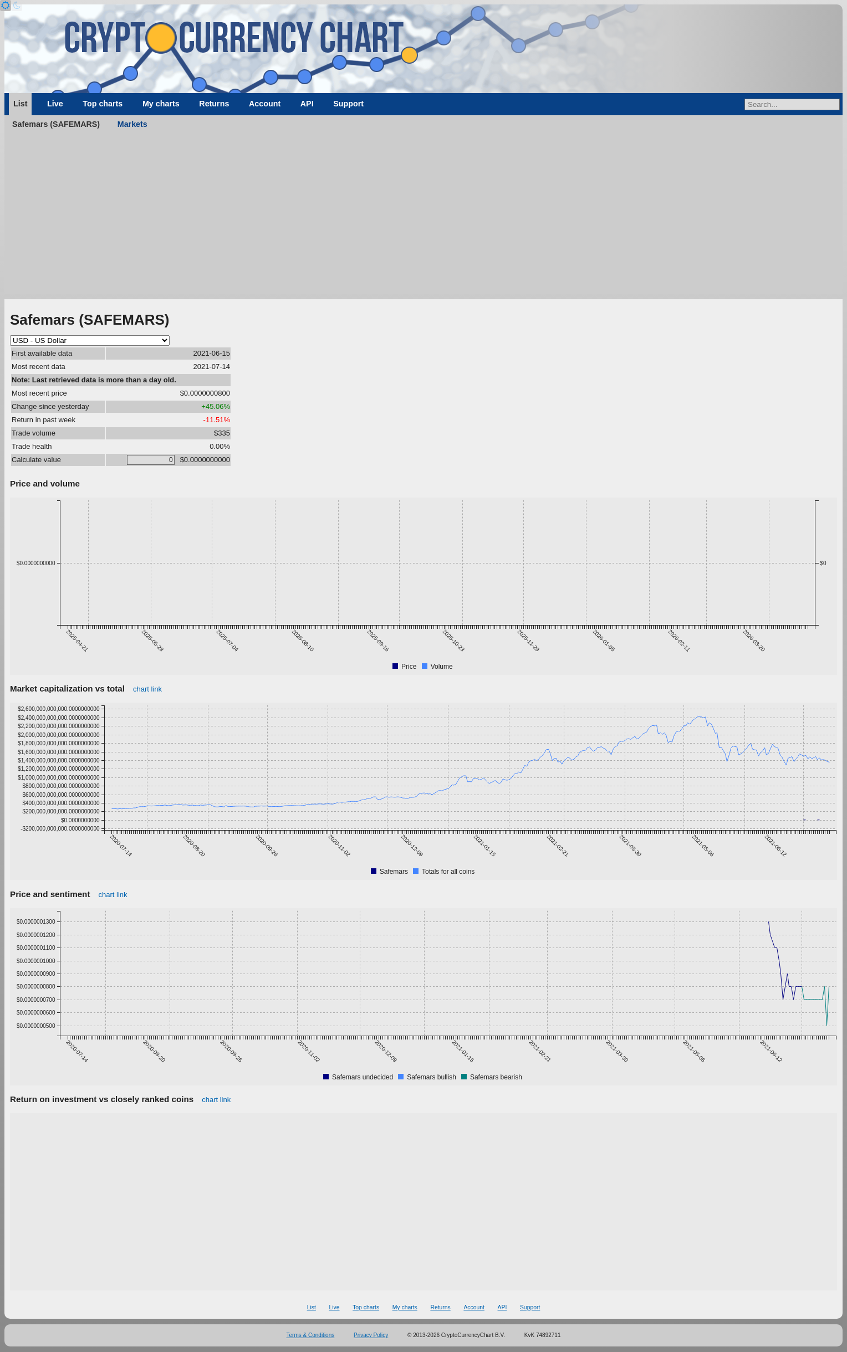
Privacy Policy (371, 1335)
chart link (147, 689)
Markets (132, 124)
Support (348, 103)
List (20, 103)
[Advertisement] (423, 216)
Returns (214, 103)
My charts (161, 103)
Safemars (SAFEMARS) (56, 124)
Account (264, 103)
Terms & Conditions (311, 1335)
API (307, 103)
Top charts (103, 103)
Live (55, 103)
